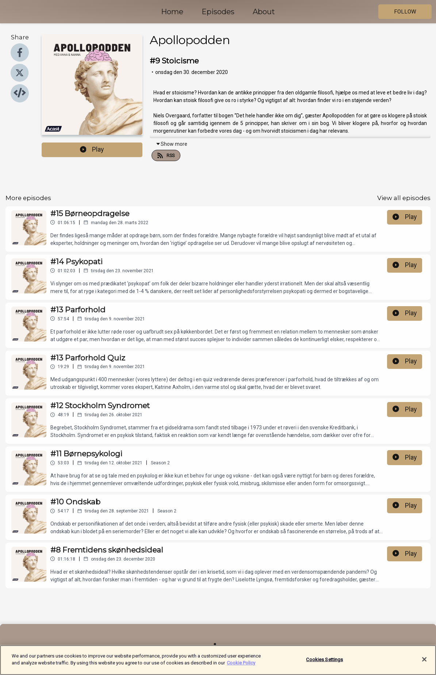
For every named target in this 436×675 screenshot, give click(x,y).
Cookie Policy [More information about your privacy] (241, 667)
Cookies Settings (324, 663)
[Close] (424, 664)
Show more (171, 144)
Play (92, 149)
